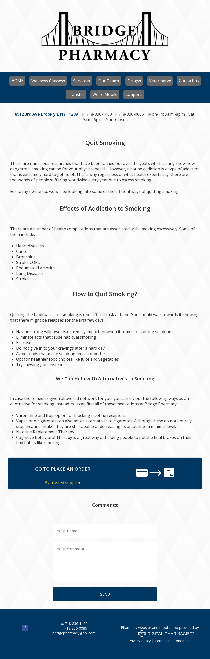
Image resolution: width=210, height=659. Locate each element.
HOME (17, 80)
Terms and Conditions (173, 640)
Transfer (76, 94)
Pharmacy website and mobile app (149, 627)
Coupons (133, 94)
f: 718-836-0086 (74, 628)
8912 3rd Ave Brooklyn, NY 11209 (46, 114)
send (105, 594)
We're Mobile (104, 94)
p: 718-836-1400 (74, 623)
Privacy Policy (140, 640)
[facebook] (19, 629)
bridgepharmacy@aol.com (74, 633)
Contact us (189, 80)
